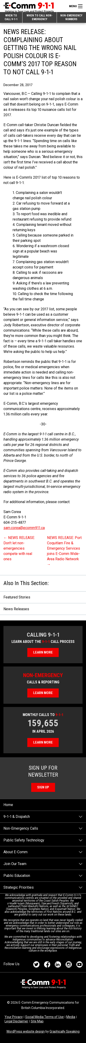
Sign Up (43, 787)
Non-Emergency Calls (20, 828)
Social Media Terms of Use (44, 1017)
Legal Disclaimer (16, 1021)
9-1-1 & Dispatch (16, 816)
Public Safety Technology (23, 840)
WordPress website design (25, 1031)
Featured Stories (16, 597)
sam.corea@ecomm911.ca (24, 528)
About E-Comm (15, 852)
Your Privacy (14, 1017)
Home (8, 805)
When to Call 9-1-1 (11, 17)
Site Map (37, 1021)
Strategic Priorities (18, 887)
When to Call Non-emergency (40, 17)
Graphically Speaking (65, 1031)
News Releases (16, 609)
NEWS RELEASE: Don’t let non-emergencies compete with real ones (19, 548)
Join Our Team (14, 864)
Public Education (16, 875)
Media (70, 1017)
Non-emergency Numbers (71, 17)
